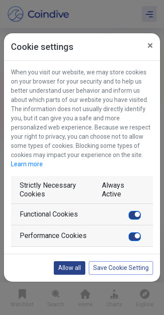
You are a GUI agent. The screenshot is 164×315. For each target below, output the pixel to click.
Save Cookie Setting (121, 267)
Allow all (69, 267)
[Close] (150, 45)
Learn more (27, 164)
